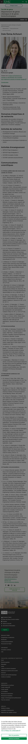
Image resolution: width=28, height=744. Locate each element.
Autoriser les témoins (14, 738)
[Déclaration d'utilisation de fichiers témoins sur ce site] (14, 730)
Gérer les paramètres (14, 735)
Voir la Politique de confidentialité (10, 730)
